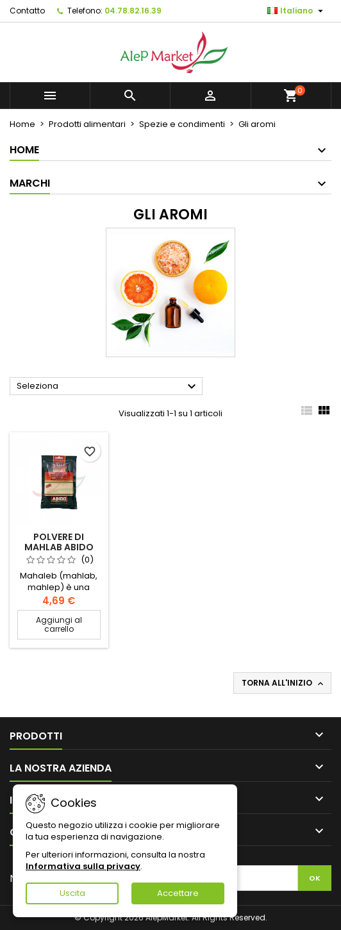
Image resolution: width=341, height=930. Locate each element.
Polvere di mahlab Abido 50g (59, 547)
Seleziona (108, 386)
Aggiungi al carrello (59, 624)
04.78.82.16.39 (133, 10)
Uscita (72, 893)
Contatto (27, 10)
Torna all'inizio (284, 683)
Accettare (178, 893)
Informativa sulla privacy (83, 866)
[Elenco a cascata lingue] (296, 11)
